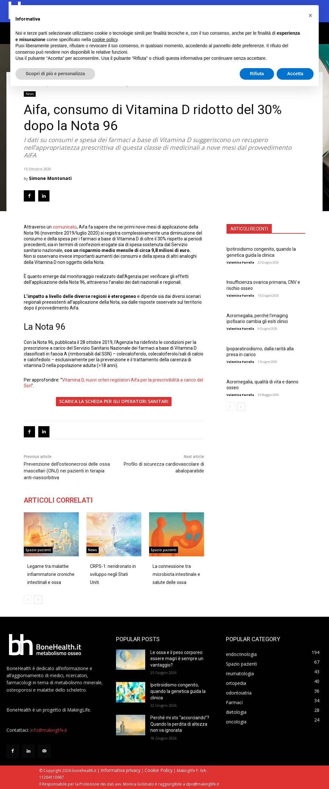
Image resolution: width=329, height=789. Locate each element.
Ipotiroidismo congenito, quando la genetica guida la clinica (261, 252)
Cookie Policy (159, 770)
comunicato (65, 226)
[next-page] (241, 407)
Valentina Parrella (240, 262)
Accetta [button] (295, 73)
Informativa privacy (120, 770)
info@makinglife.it (48, 730)
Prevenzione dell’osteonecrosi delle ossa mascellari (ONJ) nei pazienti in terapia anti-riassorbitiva (67, 470)
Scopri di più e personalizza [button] (55, 73)
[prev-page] (231, 407)
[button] (310, 15)
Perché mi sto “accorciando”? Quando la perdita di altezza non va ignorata (179, 724)
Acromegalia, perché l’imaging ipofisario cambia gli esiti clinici (257, 318)
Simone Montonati (50, 178)
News (30, 94)
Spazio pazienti (38, 550)
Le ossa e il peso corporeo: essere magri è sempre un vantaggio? (176, 659)
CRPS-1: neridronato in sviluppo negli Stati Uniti (113, 574)
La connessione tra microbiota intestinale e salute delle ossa (176, 574)
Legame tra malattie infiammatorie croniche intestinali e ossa (51, 574)
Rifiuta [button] (257, 73)
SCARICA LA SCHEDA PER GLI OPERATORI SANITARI (113, 401)
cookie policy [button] (105, 39)
